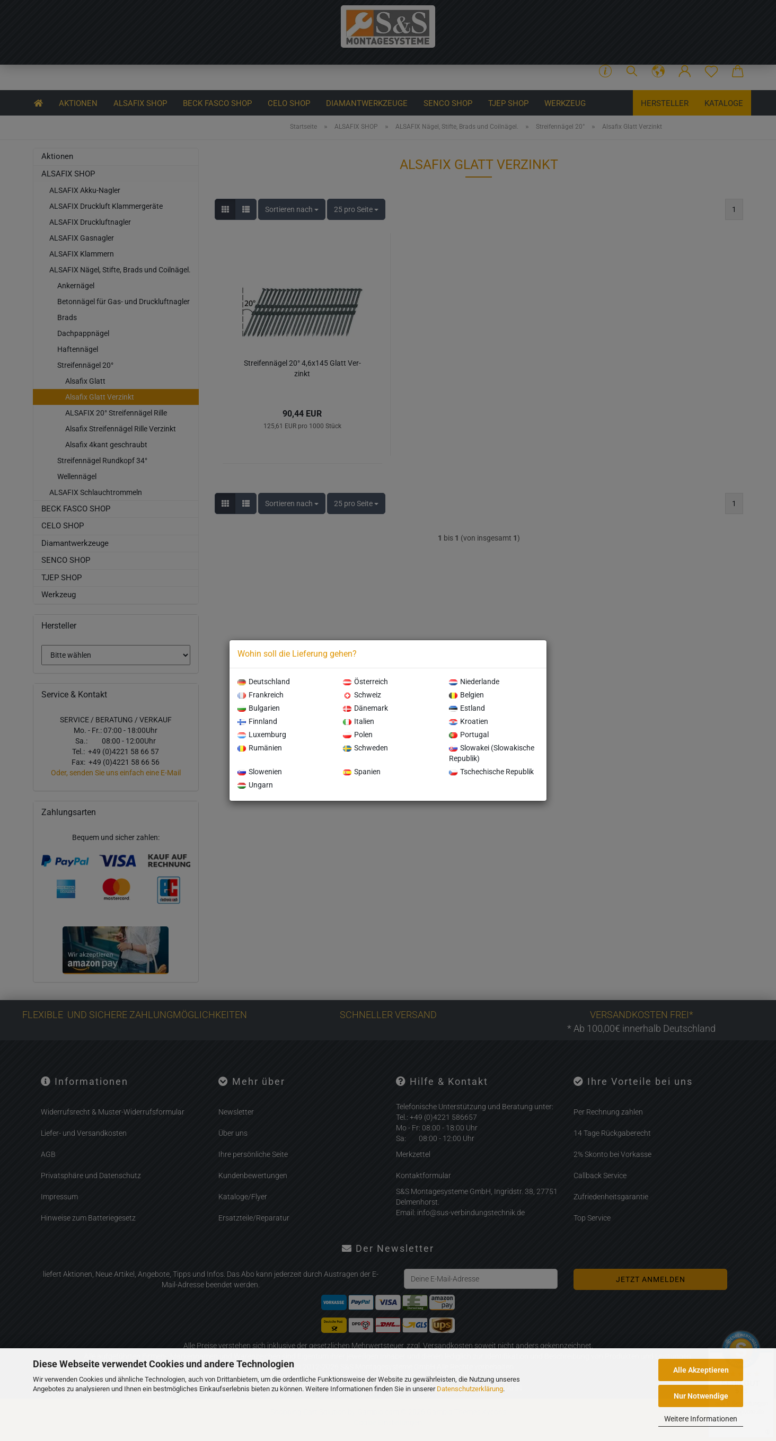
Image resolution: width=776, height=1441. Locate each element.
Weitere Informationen (700, 1419)
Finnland (257, 721)
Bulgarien (258, 708)
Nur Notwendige (701, 1396)
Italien (358, 721)
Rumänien (259, 747)
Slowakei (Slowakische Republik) (491, 753)
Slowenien (259, 771)
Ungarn (255, 785)
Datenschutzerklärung (470, 1389)
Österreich (365, 681)
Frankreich (260, 694)
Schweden (365, 747)
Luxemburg (261, 734)
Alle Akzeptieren (701, 1370)
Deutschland (263, 681)
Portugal (469, 734)
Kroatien (468, 721)
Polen (358, 734)
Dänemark (365, 708)
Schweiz (362, 694)
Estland (467, 708)
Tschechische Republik (491, 771)
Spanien (362, 771)
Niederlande (474, 681)
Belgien (466, 694)
